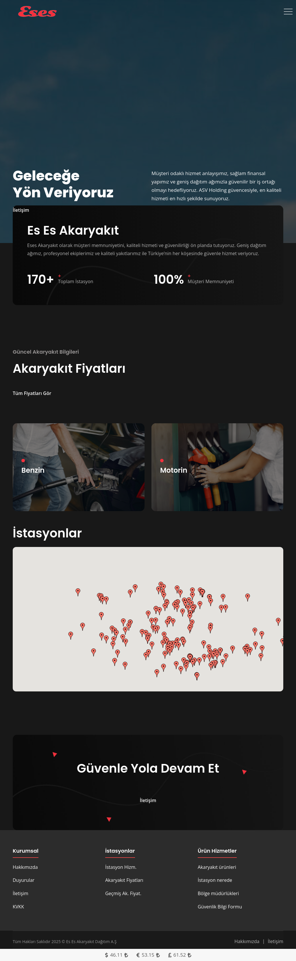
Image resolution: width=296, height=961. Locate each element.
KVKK (18, 907)
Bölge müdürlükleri (218, 893)
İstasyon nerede (215, 880)
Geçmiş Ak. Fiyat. (123, 893)
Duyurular (23, 880)
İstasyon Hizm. (120, 867)
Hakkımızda (25, 867)
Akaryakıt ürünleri (217, 867)
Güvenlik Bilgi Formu (220, 907)
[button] (78, 592)
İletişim (20, 893)
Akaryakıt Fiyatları (124, 880)
